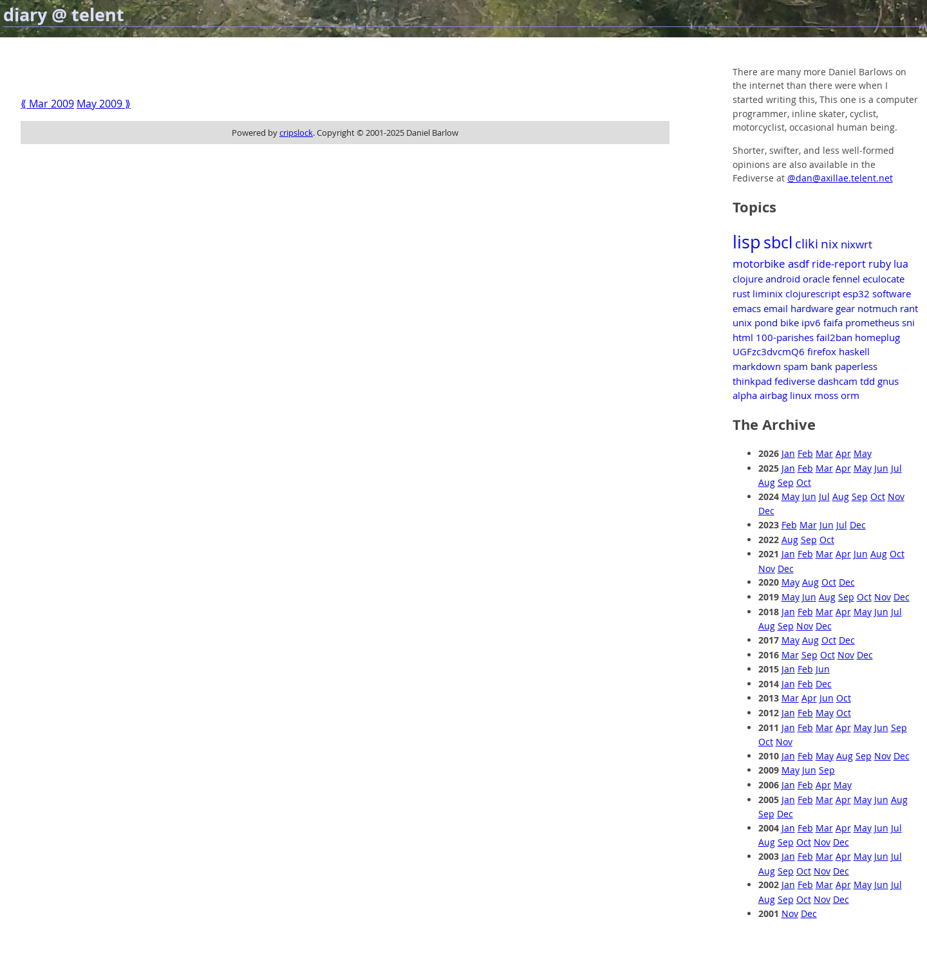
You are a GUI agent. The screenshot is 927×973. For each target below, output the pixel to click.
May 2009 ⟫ (104, 104)
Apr (843, 453)
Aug (766, 482)
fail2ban (834, 337)
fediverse (794, 381)
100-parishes (785, 337)
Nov (896, 496)
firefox (821, 351)
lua (901, 264)
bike (789, 322)
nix (829, 244)
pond (766, 322)
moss (826, 395)
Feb (805, 453)
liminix (768, 293)
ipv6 (811, 322)
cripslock (296, 132)
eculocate (883, 278)
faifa (833, 322)
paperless (856, 366)
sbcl (777, 242)
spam (795, 366)
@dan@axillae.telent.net (840, 178)
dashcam (837, 381)
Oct (803, 482)
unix (742, 322)
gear (845, 308)
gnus (888, 381)
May (863, 453)
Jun (881, 468)
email (775, 308)
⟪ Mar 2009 (47, 104)
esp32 (856, 293)
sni (908, 322)
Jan (788, 453)
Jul (896, 468)
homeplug (877, 337)
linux (801, 395)
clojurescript (812, 293)
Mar (824, 453)
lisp (747, 242)
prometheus (872, 322)
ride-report (839, 264)
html (743, 337)
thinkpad (752, 381)
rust (741, 293)
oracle (816, 278)
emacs (747, 308)
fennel (846, 278)
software (891, 293)
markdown (757, 366)
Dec (766, 511)
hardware (812, 308)
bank (821, 366)
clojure (748, 278)
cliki (806, 243)
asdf (798, 263)
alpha (745, 395)
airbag (773, 395)
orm (850, 395)
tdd (867, 381)
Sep (786, 482)
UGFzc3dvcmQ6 (769, 351)
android (782, 278)
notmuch (877, 308)
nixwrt (856, 244)
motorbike (759, 263)
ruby (879, 264)
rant (909, 308)
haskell (854, 351)
